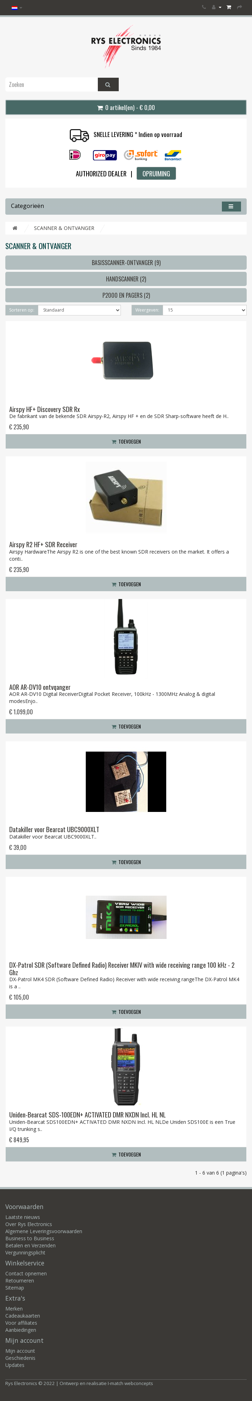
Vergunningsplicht (25, 1252)
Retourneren (19, 1280)
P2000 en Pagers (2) (126, 295)
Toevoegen (126, 441)
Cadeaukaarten (22, 1315)
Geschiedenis (20, 1358)
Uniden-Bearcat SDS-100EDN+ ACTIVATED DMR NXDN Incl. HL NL (87, 1114)
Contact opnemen (26, 1273)
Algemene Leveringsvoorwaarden (43, 1231)
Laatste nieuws (22, 1217)
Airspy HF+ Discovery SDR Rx (44, 409)
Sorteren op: (21, 310)
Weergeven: (147, 310)
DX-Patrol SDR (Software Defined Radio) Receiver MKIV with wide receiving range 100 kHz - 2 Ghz (122, 968)
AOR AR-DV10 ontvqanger (40, 687)
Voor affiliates (21, 1322)
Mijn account (20, 1350)
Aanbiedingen (20, 1329)
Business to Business (29, 1238)
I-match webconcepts (130, 1383)
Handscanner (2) (126, 279)
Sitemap (14, 1287)
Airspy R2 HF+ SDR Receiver (43, 544)
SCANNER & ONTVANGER (64, 228)
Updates (14, 1365)
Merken (14, 1308)
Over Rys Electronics (28, 1224)
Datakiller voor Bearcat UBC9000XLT (54, 829)
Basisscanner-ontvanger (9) (126, 262)
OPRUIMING (156, 173)
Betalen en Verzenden (30, 1245)
